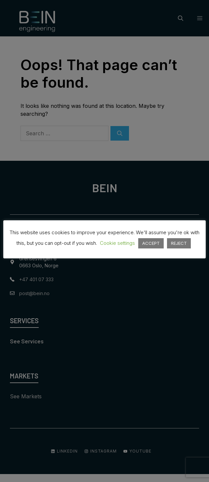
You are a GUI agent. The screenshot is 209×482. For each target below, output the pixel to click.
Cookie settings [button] (117, 243)
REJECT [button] (179, 243)
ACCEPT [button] (151, 243)
